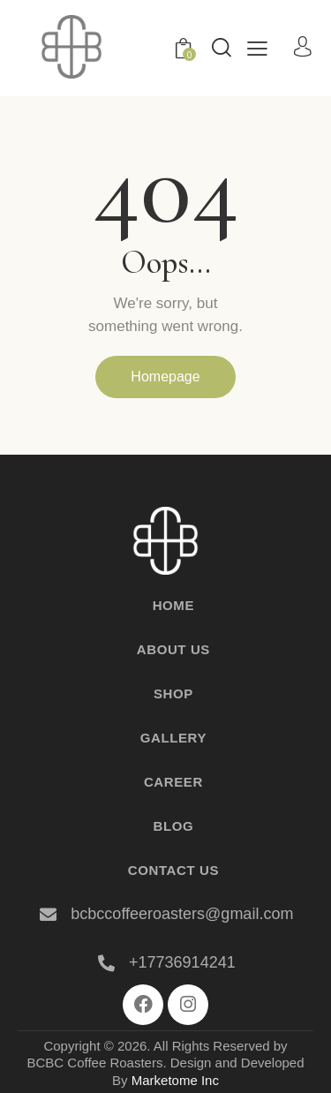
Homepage (165, 376)
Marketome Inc (175, 1080)
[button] (257, 48)
